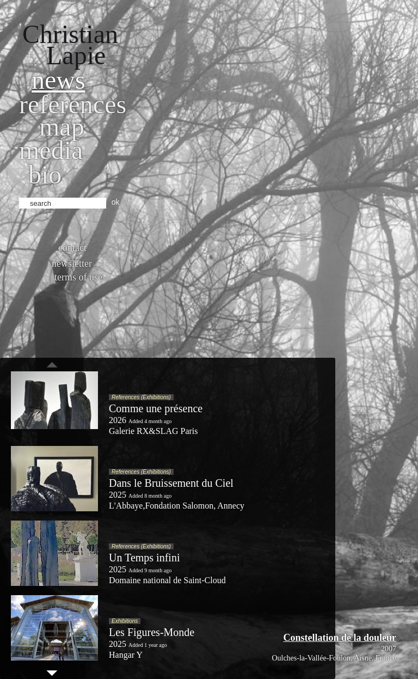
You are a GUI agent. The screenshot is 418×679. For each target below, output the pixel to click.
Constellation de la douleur (339, 637)
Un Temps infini (144, 558)
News (58, 79)
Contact (72, 247)
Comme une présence (155, 408)
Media (51, 150)
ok (116, 202)
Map (61, 126)
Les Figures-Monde (151, 632)
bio (45, 174)
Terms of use (78, 277)
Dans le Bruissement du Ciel (171, 483)
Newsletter (72, 263)
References (72, 104)
